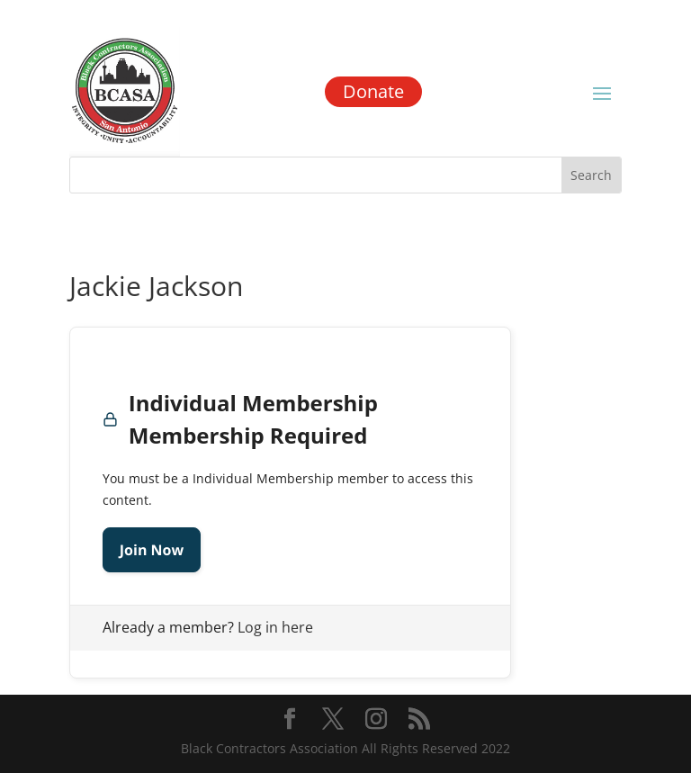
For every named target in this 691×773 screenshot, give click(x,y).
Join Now (152, 550)
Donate (373, 91)
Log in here (275, 627)
